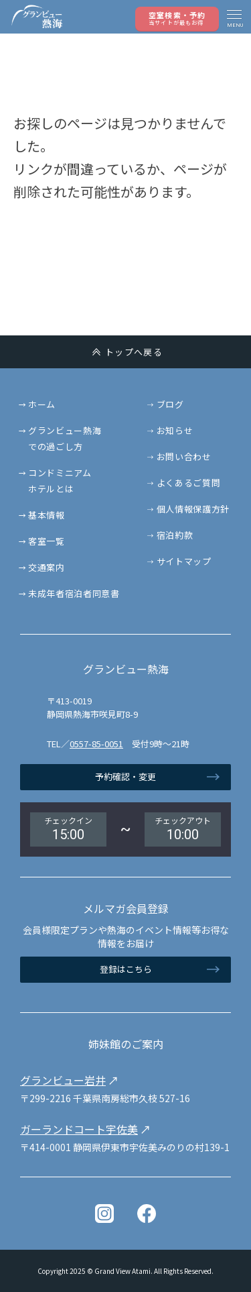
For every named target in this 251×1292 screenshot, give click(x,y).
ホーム (42, 404)
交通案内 (46, 567)
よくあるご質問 (189, 482)
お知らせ (175, 430)
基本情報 (46, 514)
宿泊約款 (175, 535)
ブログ (170, 404)
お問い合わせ (184, 456)
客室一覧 (46, 541)
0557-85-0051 (96, 743)
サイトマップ (184, 561)
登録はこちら (126, 969)
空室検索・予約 (177, 17)
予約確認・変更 (125, 776)
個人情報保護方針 (193, 508)
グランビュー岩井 (63, 1080)
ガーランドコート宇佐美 (79, 1129)
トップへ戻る (134, 351)
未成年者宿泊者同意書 (74, 593)
